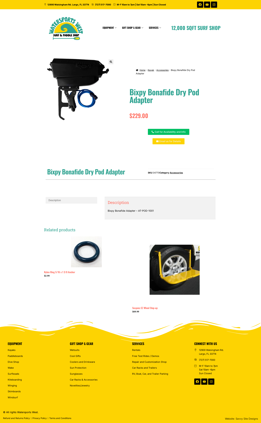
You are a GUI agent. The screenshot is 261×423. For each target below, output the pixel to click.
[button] (110, 61)
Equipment (135, 28)
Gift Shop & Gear (157, 28)
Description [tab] (55, 200)
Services (180, 28)
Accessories (162, 70)
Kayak (151, 70)
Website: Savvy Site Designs (241, 418)
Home (142, 70)
